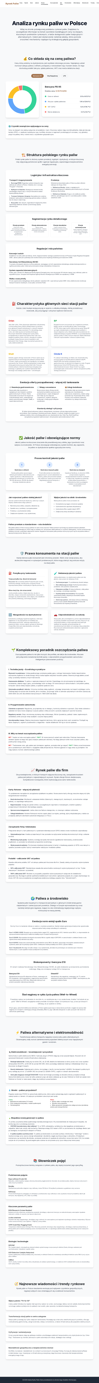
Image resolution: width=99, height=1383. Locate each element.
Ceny (20, 3)
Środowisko (68, 3)
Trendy (93, 3)
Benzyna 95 (37, 78)
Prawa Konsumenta (44, 3)
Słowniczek (85, 3)
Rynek (26, 3)
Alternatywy (76, 3)
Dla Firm (61, 3)
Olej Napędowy (52, 78)
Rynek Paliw (12, 3)
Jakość (37, 3)
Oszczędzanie (54, 3)
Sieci (31, 3)
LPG (64, 78)
